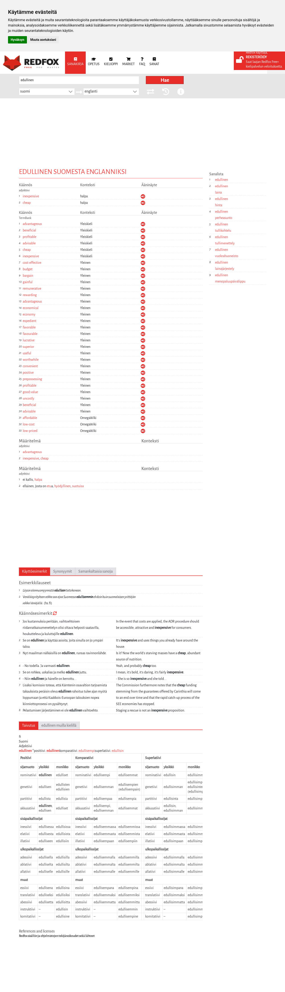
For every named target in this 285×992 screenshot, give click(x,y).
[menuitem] (75, 63)
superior (28, 347)
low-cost (29, 424)
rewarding (30, 295)
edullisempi (87, 751)
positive (28, 372)
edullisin (118, 751)
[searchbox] (79, 80)
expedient (29, 321)
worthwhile (31, 359)
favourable (30, 334)
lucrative (29, 340)
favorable (29, 327)
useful (27, 353)
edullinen (25, 751)
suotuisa (78, 486)
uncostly (28, 398)
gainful (28, 282)
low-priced (30, 431)
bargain (28, 275)
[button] (71, 91)
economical (31, 308)
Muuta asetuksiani (43, 39)
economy (29, 314)
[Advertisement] (142, 132)
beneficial (29, 230)
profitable (29, 237)
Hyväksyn (17, 39)
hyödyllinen (62, 486)
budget (28, 269)
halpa (38, 479)
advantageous (32, 224)
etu (49, 486)
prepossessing (32, 379)
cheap (27, 202)
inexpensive (31, 196)
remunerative (32, 288)
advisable (29, 243)
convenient (30, 366)
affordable (30, 418)
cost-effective (32, 262)
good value (30, 392)
